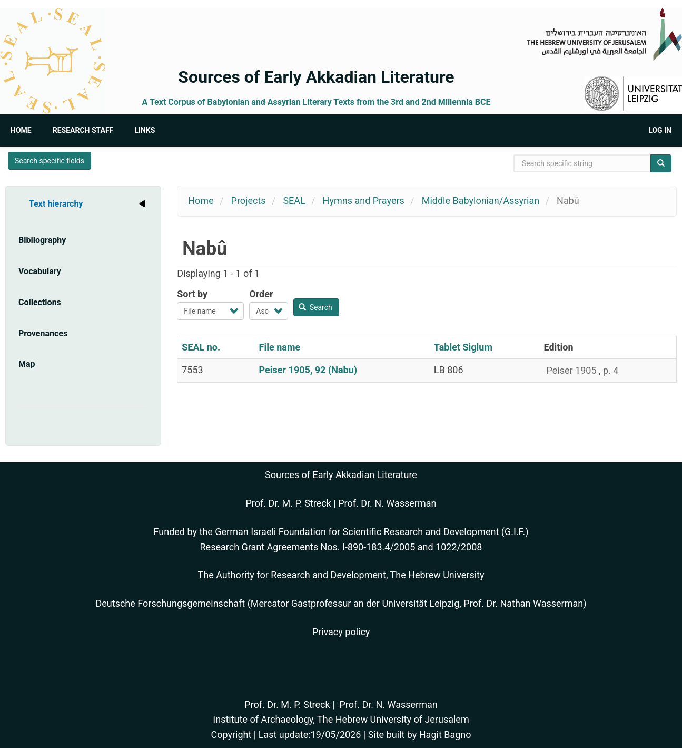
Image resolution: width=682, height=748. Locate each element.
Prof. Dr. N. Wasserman (387, 503)
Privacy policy (341, 631)
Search (315, 307)
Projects (248, 200)
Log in (659, 130)
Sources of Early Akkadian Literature (316, 77)
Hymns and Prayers (363, 200)
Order (261, 293)
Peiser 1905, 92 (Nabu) (308, 369)
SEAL (294, 200)
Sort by (192, 293)
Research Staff (83, 130)
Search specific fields (49, 161)
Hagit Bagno (445, 734)
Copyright (231, 734)
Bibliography (42, 240)
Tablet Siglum (463, 347)
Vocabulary (39, 271)
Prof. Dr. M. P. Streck (288, 503)
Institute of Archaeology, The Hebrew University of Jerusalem (341, 719)
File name (280, 347)
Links (144, 130)
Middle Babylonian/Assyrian (480, 200)
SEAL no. (201, 347)
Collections (39, 302)
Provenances (42, 333)
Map (26, 364)
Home (21, 130)
